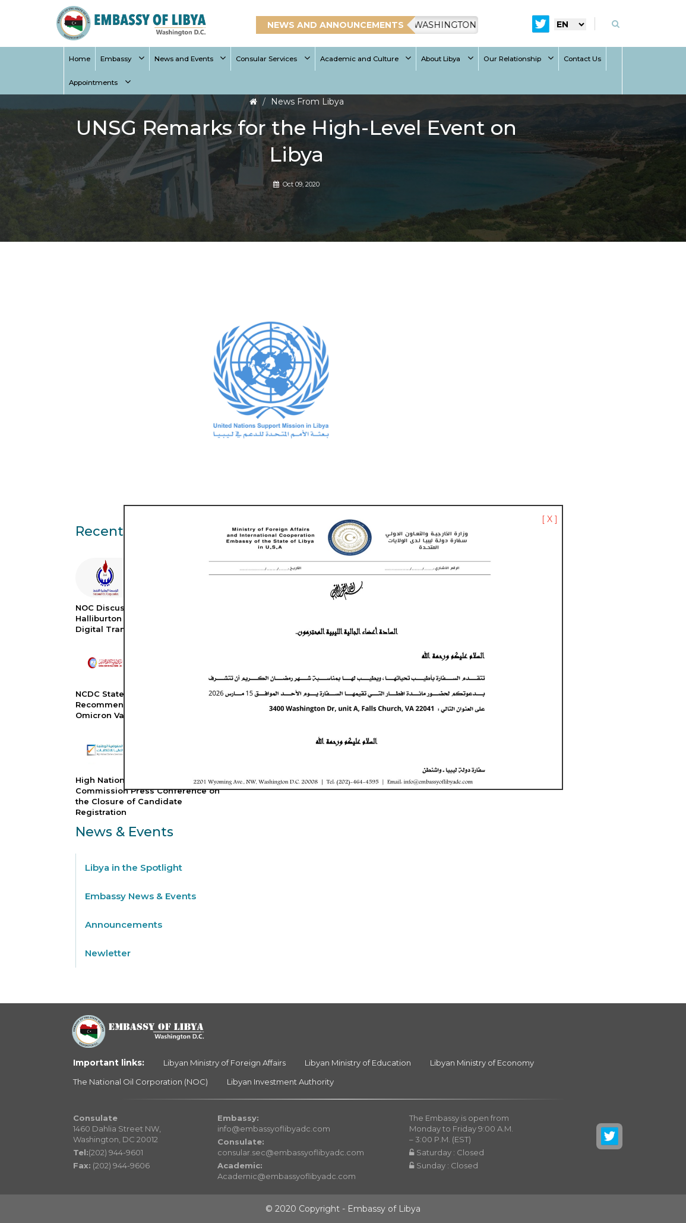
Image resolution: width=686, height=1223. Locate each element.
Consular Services (273, 59)
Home (79, 59)
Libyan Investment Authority (280, 1081)
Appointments (100, 82)
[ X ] (550, 519)
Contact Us (582, 59)
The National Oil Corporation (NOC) (140, 1081)
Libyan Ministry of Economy (482, 1062)
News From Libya (307, 101)
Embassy (122, 59)
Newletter (108, 953)
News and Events (190, 59)
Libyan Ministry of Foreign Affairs (224, 1062)
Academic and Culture (366, 59)
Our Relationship (518, 59)
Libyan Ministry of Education (358, 1062)
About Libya (447, 59)
